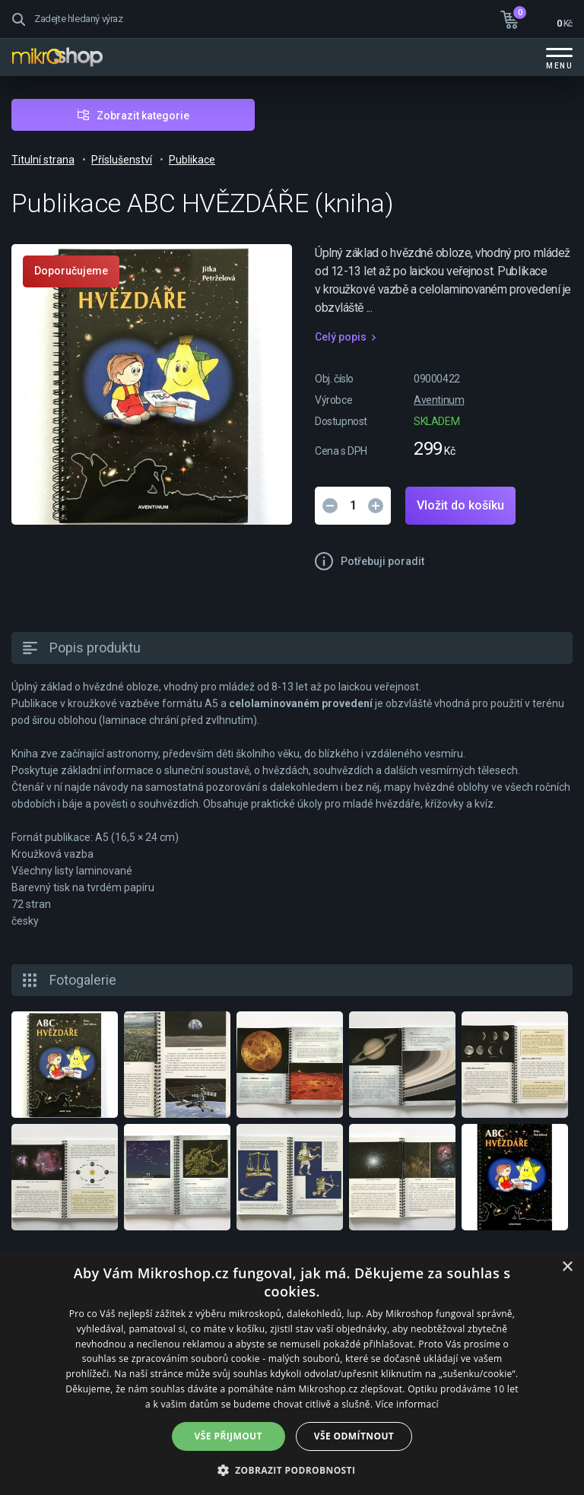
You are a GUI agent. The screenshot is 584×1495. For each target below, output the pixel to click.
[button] (292, 1469)
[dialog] (292, 1373)
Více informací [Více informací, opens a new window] (407, 1404)
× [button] (567, 1267)
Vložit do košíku (460, 505)
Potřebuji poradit (382, 561)
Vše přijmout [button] (228, 1436)
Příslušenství (121, 160)
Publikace (192, 160)
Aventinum (439, 400)
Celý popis (341, 337)
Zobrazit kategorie (143, 116)
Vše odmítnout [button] (354, 1436)
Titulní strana (43, 160)
